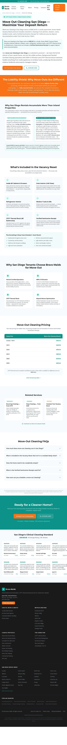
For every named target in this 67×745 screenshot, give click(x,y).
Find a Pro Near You (36, 711)
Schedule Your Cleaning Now (25, 516)
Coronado (4, 676)
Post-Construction (6, 643)
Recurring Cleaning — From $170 (13, 405)
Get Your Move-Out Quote (12, 68)
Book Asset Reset (8, 603)
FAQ (64, 711)
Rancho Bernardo (22, 682)
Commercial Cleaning (7, 656)
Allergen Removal (30, 704)
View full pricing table (33, 378)
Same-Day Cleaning (7, 653)
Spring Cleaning (40, 701)
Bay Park (20, 685)
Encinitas (52, 676)
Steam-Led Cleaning (7, 648)
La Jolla (4, 671)
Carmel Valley (21, 679)
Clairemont (37, 679)
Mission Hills (53, 682)
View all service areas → (8, 691)
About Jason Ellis (40, 704)
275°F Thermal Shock (40, 635)
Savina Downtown (39, 626)
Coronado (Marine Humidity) (9, 616)
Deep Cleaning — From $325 (33, 405)
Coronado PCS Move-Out (8, 641)
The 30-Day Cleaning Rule (41, 638)
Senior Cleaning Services (51, 701)
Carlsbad (36, 676)
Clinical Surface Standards (51, 704)
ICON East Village (39, 623)
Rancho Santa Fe (6, 679)
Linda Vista (37, 685)
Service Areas (23, 7)
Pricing (36, 7)
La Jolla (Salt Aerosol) (7, 610)
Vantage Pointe (39, 628)
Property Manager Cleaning (19, 704)
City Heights (5, 688)
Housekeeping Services (7, 701)
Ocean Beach (53, 673)
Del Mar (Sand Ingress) (7, 613)
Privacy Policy (46, 711)
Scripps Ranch (5, 682)
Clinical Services (14, 7)
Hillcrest (37, 616)
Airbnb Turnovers (6, 646)
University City (53, 679)
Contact (43, 7)
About (30, 7)
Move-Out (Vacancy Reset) (8, 638)
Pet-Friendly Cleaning (7, 651)
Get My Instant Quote (57, 7)
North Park (37, 618)
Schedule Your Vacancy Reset (53, 405)
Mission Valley (38, 613)
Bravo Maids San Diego (8, 13)
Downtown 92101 (39, 610)
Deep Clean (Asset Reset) (8, 635)
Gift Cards (4, 658)
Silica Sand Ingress (39, 643)
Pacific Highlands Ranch (8, 685)
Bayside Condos (39, 621)
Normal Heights (54, 685)
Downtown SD (38, 673)
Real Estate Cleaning (6, 704)
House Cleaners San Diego (20, 701)
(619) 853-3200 (22, 1)
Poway (36, 682)
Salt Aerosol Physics (40, 641)
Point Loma (53, 671)
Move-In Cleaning (31, 701)
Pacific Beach (5, 618)
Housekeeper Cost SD (40, 646)
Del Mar (20, 676)
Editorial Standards (56, 711)
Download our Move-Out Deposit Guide (33, 423)
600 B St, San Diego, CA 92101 (10, 597)
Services (18, 13)
